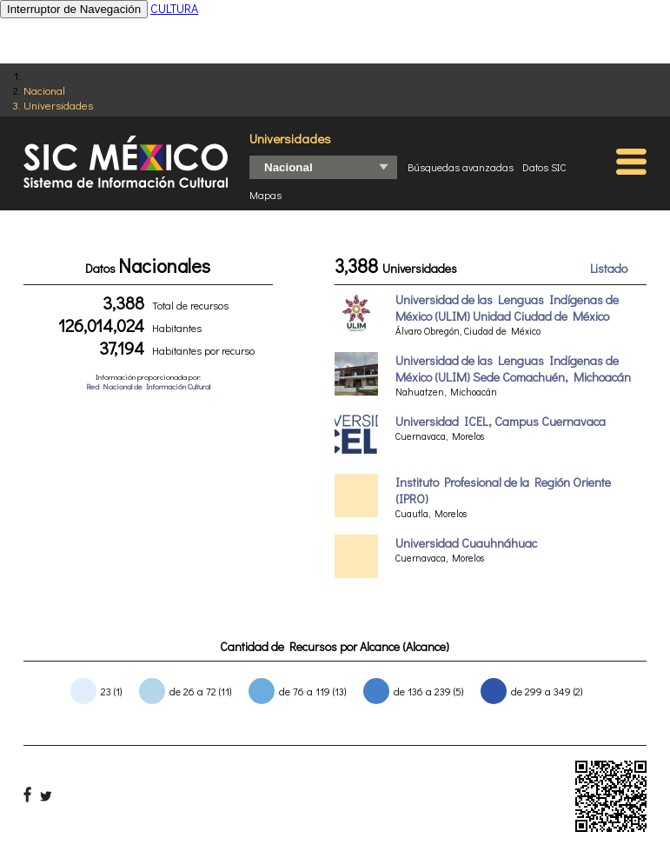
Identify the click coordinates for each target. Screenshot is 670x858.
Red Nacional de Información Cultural (148, 386)
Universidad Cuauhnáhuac (466, 543)
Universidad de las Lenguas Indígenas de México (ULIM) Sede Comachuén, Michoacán (513, 368)
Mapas (265, 195)
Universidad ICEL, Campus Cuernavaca (500, 421)
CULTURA (174, 8)
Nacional (44, 90)
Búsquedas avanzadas (461, 167)
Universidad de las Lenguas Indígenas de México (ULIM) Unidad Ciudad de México (507, 307)
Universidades (58, 104)
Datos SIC (544, 167)
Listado (608, 268)
